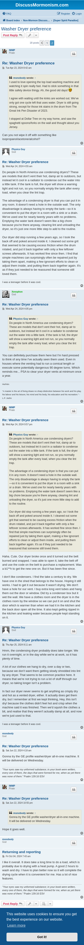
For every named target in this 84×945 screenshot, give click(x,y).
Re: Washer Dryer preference (28, 63)
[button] (42, 43)
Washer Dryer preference (26, 28)
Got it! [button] (42, 937)
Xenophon (17, 292)
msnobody (19, 77)
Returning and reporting (21, 852)
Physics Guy (18, 149)
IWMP (12, 50)
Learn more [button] (16, 925)
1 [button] (47, 43)
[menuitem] (6, 13)
